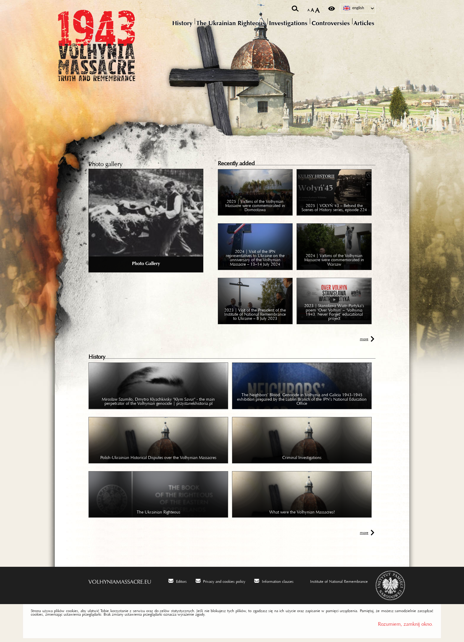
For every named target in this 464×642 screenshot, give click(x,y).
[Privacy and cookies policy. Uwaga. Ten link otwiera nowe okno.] (221, 580)
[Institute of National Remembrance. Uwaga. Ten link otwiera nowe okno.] (335, 580)
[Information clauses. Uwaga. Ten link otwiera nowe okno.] (274, 580)
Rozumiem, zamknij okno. (405, 622)
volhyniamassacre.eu (119, 580)
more (364, 338)
